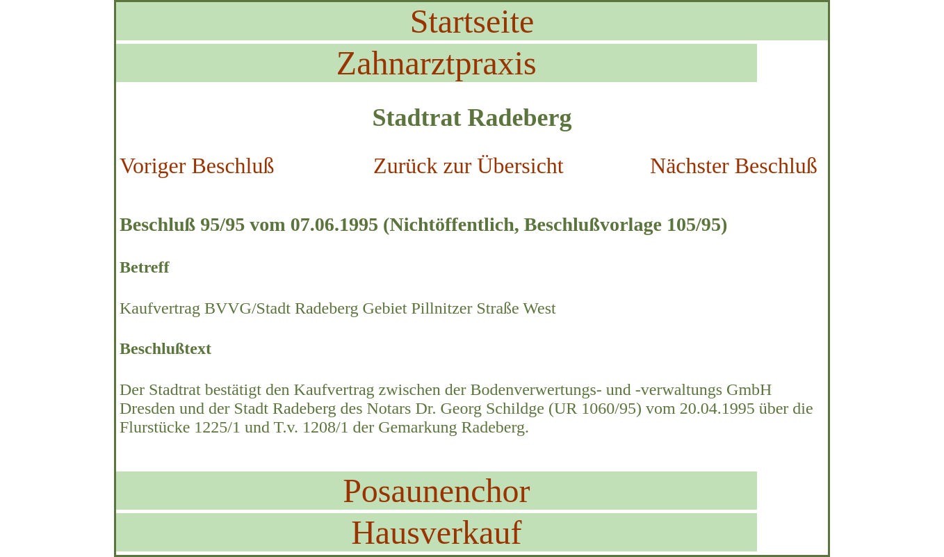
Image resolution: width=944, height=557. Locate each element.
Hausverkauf (436, 532)
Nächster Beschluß (733, 165)
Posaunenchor (436, 490)
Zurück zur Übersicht (468, 165)
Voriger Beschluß (197, 165)
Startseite (472, 21)
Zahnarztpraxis (436, 63)
